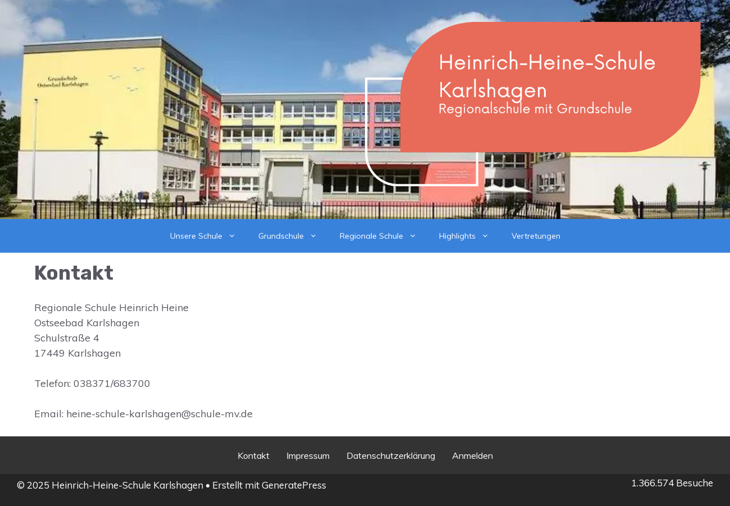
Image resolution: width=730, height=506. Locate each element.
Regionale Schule (384, 236)
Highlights (469, 236)
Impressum (308, 455)
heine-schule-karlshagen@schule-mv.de (159, 413)
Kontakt (254, 455)
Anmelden (472, 455)
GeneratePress (294, 485)
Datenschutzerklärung (390, 455)
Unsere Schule (208, 236)
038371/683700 (112, 383)
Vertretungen (536, 236)
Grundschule (293, 236)
